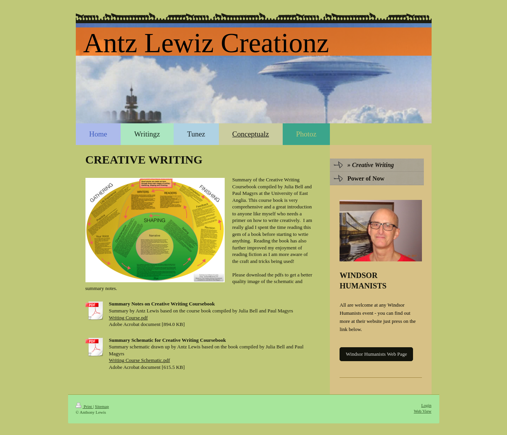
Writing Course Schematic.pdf (139, 360)
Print (84, 406)
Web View (423, 411)
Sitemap (102, 406)
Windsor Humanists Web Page (376, 354)
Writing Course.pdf (128, 318)
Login (426, 405)
